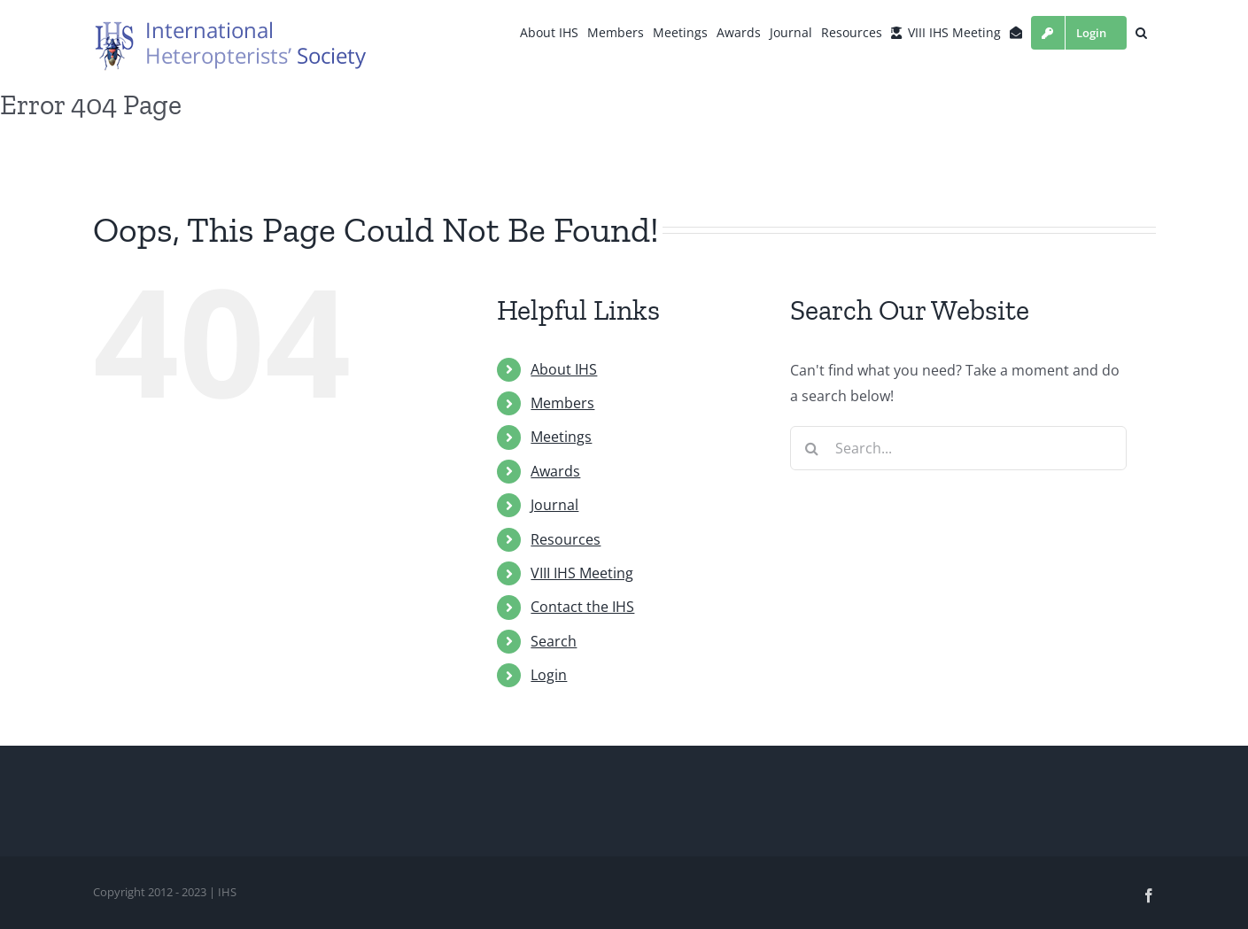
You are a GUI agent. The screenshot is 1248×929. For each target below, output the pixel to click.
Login (549, 675)
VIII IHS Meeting (582, 573)
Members (562, 403)
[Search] (812, 448)
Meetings (561, 436)
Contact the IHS (582, 606)
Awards (555, 471)
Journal (554, 505)
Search (554, 641)
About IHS (564, 369)
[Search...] (958, 448)
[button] (1141, 33)
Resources (566, 539)
